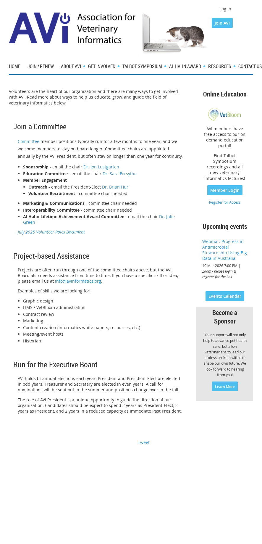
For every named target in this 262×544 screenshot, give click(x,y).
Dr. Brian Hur (115, 187)
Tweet (144, 442)
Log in (225, 9)
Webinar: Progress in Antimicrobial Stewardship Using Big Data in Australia (224, 250)
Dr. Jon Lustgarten (101, 167)
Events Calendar (224, 296)
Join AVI (222, 23)
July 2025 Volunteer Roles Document (51, 232)
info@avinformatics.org (78, 281)
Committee (28, 141)
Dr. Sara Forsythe (120, 173)
